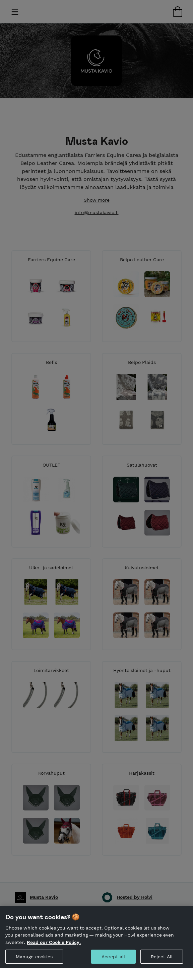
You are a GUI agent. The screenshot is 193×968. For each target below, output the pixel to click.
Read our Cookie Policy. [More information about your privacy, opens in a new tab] (54, 948)
